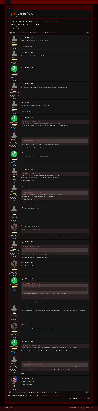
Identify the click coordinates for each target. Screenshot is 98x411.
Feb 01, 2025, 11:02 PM (28, 169)
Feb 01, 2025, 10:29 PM (28, 102)
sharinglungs (14, 73)
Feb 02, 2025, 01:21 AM (28, 278)
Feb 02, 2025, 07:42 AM (28, 378)
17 (49, 32)
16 (47, 32)
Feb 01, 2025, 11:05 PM (28, 207)
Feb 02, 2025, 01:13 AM (28, 262)
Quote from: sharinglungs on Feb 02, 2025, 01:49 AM (32, 362)
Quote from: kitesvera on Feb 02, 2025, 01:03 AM (31, 283)
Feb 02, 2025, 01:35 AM (28, 306)
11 (36, 32)
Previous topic (11, 28)
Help (80, 408)
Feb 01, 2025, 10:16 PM (28, 67)
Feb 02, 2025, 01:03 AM (28, 241)
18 (51, 32)
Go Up (10, 392)
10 (34, 32)
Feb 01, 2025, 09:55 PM (28, 37)
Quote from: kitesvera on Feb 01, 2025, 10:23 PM (31, 121)
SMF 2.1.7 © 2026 (9, 409)
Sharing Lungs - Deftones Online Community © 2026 (81, 407)
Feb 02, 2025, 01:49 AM (28, 324)
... (53, 392)
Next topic (17, 28)
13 (40, 32)
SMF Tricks (12, 407)
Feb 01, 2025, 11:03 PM (28, 186)
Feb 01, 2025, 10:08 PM (28, 52)
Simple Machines (17, 409)
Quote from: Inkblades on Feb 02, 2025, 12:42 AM (31, 246)
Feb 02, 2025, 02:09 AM (28, 358)
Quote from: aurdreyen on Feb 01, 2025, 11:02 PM (31, 190)
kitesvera (14, 89)
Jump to (69, 398)
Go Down (10, 32)
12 (38, 32)
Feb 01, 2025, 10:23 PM (28, 83)
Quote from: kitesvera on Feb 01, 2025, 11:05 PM (31, 229)
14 (42, 392)
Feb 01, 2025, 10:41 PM (28, 134)
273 (56, 32)
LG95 (14, 42)
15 (45, 32)
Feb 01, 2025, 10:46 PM (28, 152)
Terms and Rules (85, 408)
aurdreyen (15, 174)
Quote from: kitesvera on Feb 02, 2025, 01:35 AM (31, 345)
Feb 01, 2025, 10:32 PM (28, 117)
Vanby (15, 383)
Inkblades (14, 231)
